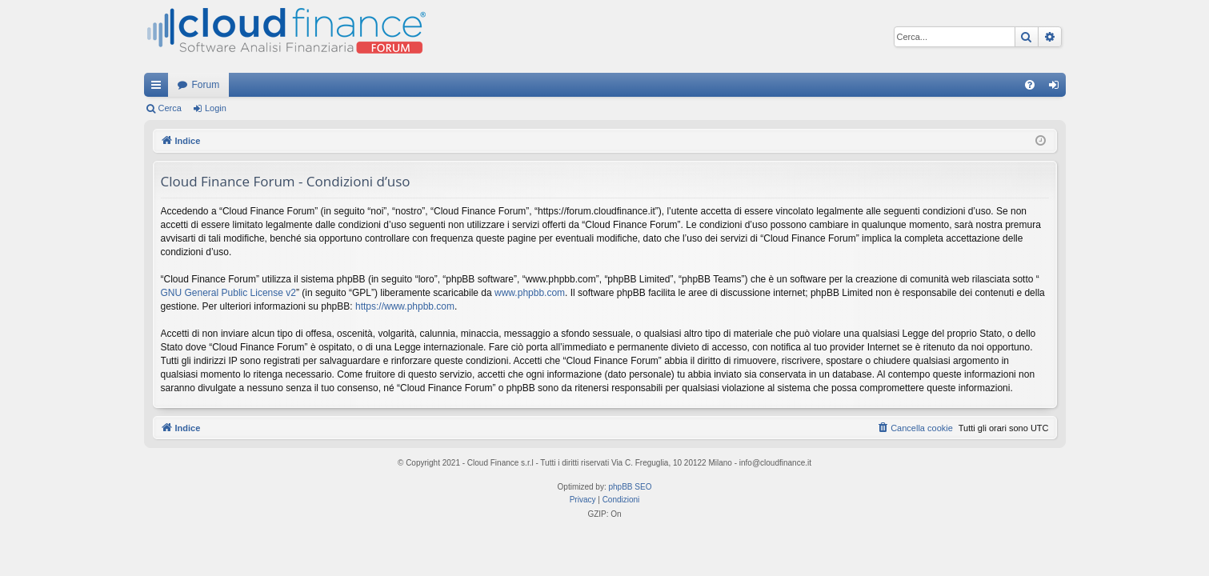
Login (215, 108)
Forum (206, 84)
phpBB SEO (630, 486)
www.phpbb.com (529, 292)
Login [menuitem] (1056, 88)
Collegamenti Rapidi (159, 88)
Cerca (170, 108)
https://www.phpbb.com (404, 306)
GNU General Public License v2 (228, 292)
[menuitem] (1030, 85)
